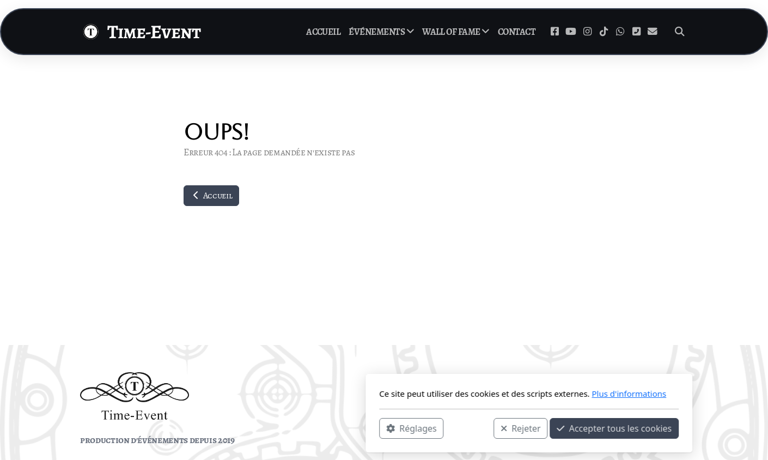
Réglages (266, 428)
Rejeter (376, 428)
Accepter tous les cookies (469, 428)
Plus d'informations (484, 393)
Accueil (211, 196)
